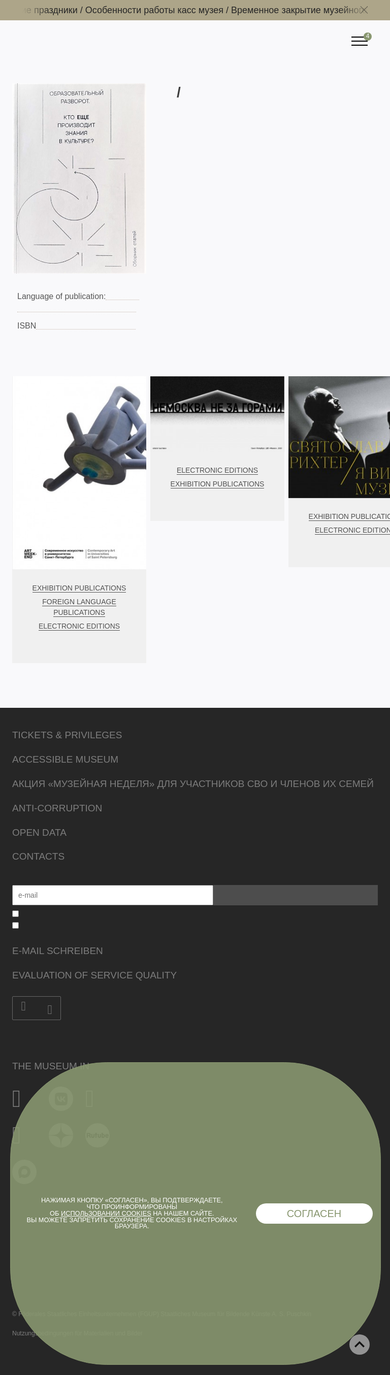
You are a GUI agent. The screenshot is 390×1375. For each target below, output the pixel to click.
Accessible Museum (65, 759)
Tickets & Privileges (67, 735)
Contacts (38, 856)
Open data (39, 832)
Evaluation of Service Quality (94, 975)
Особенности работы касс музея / (163, 10)
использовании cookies (106, 1213)
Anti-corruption (57, 808)
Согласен (314, 1213)
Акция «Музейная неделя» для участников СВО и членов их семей (193, 783)
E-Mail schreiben (57, 950)
